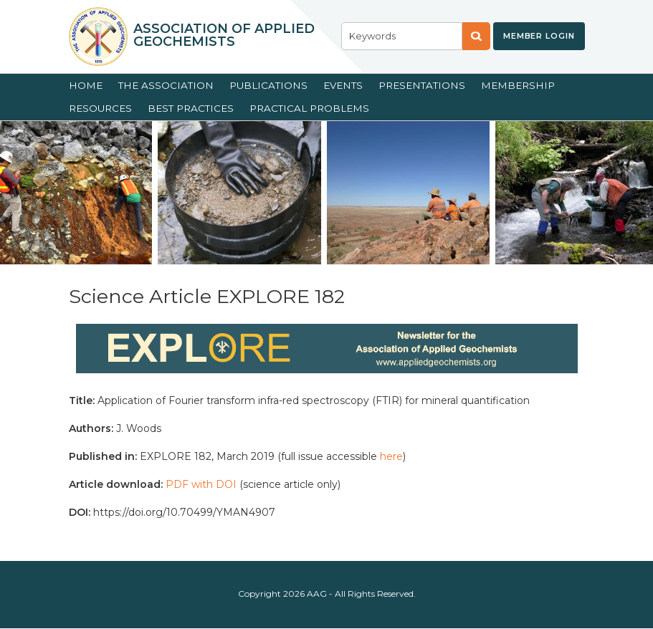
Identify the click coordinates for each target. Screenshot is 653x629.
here (391, 456)
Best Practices (191, 108)
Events (343, 85)
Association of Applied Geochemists (224, 35)
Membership (518, 85)
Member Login (539, 36)
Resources (100, 108)
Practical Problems (309, 108)
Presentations (421, 85)
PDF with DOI (201, 484)
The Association (166, 85)
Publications (268, 85)
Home (86, 85)
